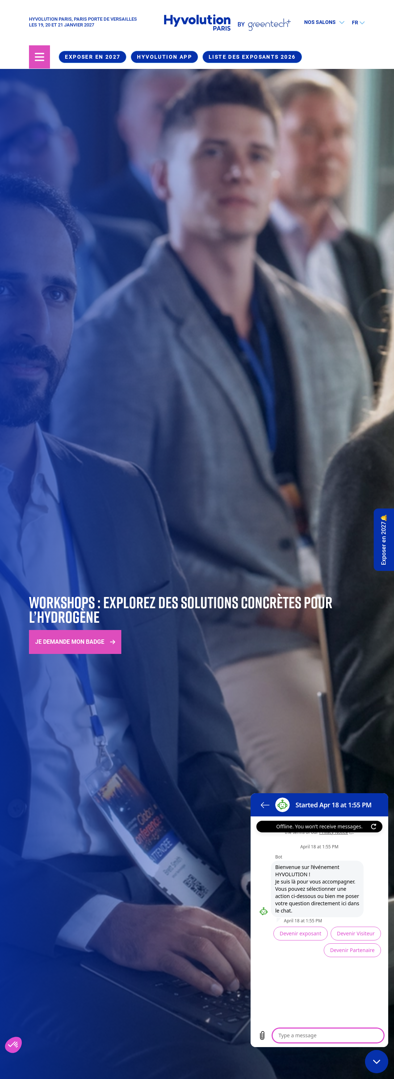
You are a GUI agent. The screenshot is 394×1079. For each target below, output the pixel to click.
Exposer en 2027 (92, 57)
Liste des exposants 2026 (252, 57)
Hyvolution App (164, 57)
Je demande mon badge (69, 641)
